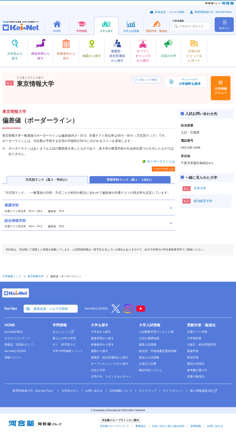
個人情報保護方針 (201, 390)
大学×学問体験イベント (68, 351)
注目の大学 (98, 370)
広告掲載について (120, 390)
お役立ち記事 (147, 363)
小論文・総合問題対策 (201, 344)
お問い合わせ (94, 390)
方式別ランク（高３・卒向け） (47, 179)
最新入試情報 (147, 344)
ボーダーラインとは (161, 161)
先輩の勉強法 (195, 376)
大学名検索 (178, 21)
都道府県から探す (102, 338)
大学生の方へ (70, 390)
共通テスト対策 (197, 331)
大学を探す (100, 325)
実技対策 (193, 357)
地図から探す (99, 351)
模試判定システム (150, 370)
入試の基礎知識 (149, 338)
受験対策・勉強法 (201, 325)
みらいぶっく (61, 331)
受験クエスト (13, 357)
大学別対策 (194, 338)
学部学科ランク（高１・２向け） (130, 179)
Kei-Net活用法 (13, 331)
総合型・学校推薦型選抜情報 (158, 351)
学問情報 (60, 325)
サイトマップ (148, 390)
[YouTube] (140, 311)
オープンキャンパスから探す (109, 363)
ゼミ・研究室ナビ (64, 344)
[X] (115, 311)
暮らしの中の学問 (64, 338)
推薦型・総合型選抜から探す (109, 357)
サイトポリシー (173, 390)
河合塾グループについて (114, 426)
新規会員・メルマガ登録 (169, 12)
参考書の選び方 (197, 370)
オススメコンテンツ (17, 338)
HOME (9, 325)
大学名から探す (101, 331)
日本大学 (200, 188)
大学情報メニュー (220, 90)
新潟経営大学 (203, 201)
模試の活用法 (195, 363)
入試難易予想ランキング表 (156, 331)
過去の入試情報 (149, 357)
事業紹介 (140, 426)
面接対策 (193, 351)
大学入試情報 (149, 325)
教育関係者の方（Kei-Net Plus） (214, 12)
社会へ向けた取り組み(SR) (168, 426)
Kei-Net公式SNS (96, 308)
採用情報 (195, 426)
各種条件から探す (102, 344)
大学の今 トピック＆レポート (111, 376)
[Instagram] (128, 311)
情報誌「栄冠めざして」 (20, 344)
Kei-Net (10, 308)
